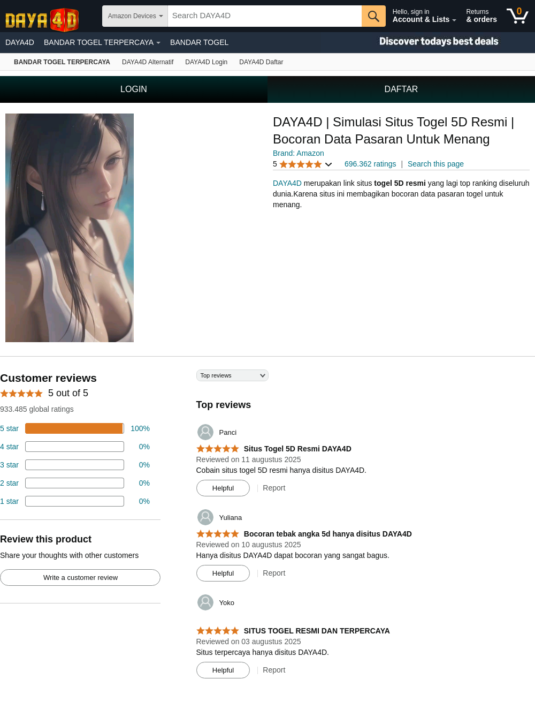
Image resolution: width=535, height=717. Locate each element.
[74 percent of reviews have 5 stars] (75, 428)
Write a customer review (80, 577)
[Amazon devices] (62, 62)
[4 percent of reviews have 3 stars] (75, 464)
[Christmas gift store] (428, 42)
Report (274, 488)
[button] (303, 164)
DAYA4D (19, 42)
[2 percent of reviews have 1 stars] (75, 501)
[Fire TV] (261, 62)
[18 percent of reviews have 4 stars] (75, 446)
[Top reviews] (267, 528)
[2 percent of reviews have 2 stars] (75, 483)
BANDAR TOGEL (199, 42)
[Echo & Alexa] (147, 62)
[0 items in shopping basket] (517, 16)
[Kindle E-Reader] (206, 62)
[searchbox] (265, 16)
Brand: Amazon (298, 153)
